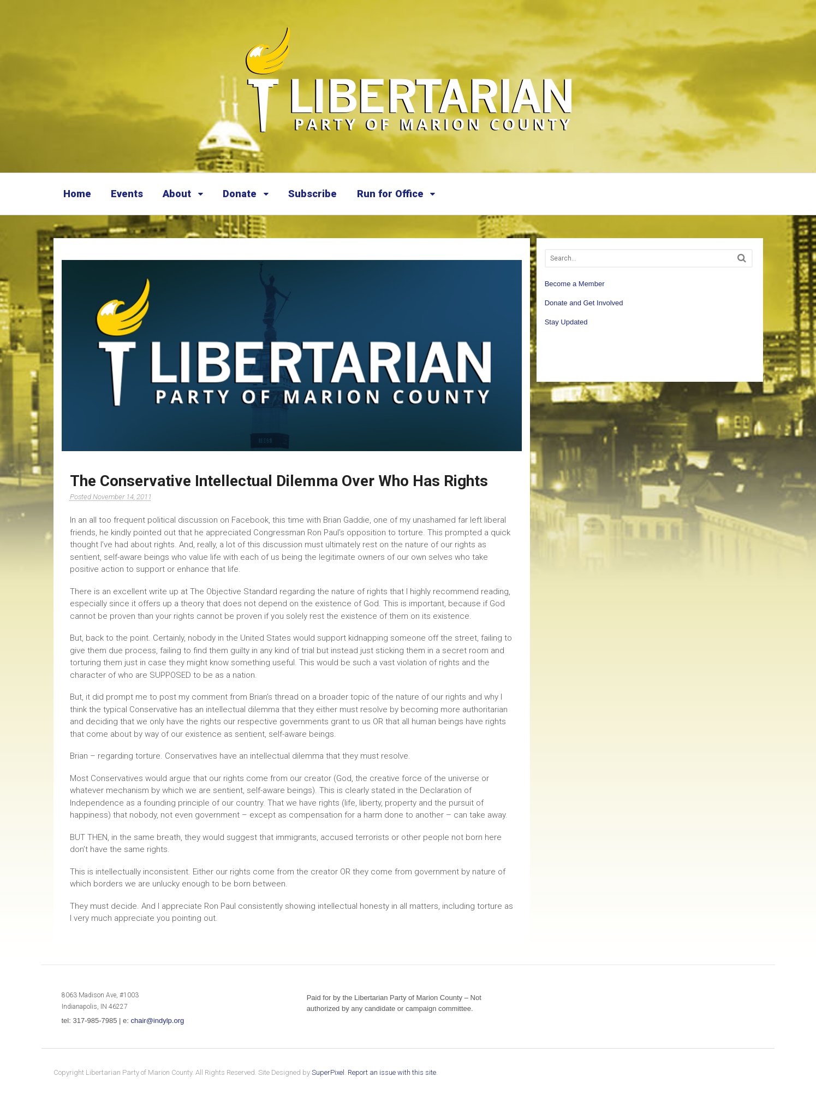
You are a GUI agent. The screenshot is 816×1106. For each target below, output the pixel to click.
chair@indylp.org (157, 1020)
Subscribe (312, 193)
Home (77, 193)
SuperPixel (328, 1072)
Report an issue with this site (392, 1072)
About (177, 193)
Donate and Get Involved (584, 303)
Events (127, 193)
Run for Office (390, 193)
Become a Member (575, 284)
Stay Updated (566, 322)
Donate (240, 193)
